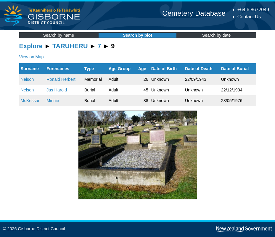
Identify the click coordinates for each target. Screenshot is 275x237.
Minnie (52, 100)
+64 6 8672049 (253, 9)
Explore (31, 46)
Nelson (27, 79)
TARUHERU (70, 46)
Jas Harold (56, 90)
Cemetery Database (193, 13)
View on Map (31, 56)
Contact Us (249, 16)
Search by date (216, 35)
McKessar (30, 100)
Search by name (58, 35)
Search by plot (137, 35)
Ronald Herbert (60, 79)
